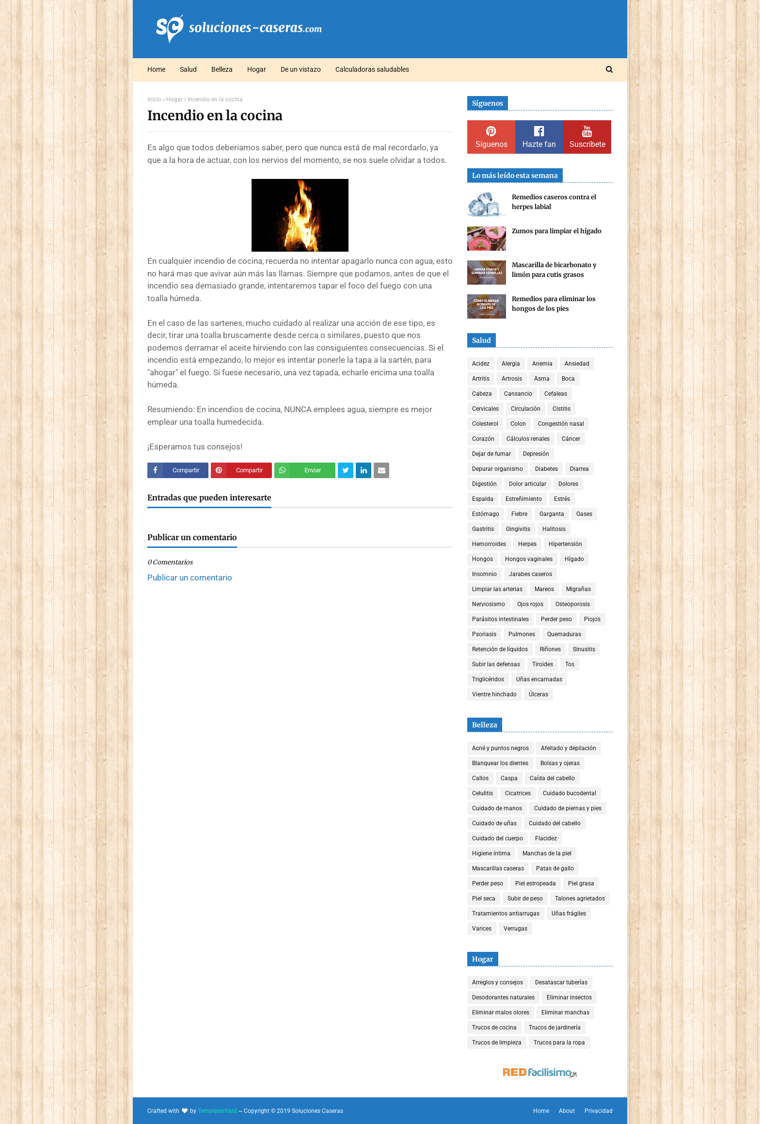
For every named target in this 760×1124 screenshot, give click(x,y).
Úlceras (538, 694)
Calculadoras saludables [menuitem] (372, 69)
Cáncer (571, 438)
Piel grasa (581, 883)
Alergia (511, 363)
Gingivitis (518, 529)
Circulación (525, 408)
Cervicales (485, 408)
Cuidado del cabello (555, 823)
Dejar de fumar (491, 453)
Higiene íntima (491, 853)
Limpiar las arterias (497, 589)
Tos (569, 664)
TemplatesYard (217, 1111)
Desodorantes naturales (503, 997)
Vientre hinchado (494, 694)
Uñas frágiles (569, 913)
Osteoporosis (572, 604)
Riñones (550, 649)
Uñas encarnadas (539, 679)
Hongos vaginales (529, 559)
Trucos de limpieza (497, 1042)
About (567, 1111)
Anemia (542, 363)
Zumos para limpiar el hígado (557, 231)
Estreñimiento (524, 499)
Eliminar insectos (569, 997)
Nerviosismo (488, 604)
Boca (568, 378)
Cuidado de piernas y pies (568, 808)
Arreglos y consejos (497, 982)
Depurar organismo (497, 469)
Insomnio (484, 574)
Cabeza (482, 393)
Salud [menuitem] (188, 69)
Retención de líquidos (500, 649)
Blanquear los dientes (500, 763)
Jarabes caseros (530, 574)
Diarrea (579, 469)
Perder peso (556, 619)
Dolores (568, 484)
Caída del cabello (552, 778)
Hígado (574, 559)
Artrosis (512, 378)
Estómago (485, 514)
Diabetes (546, 469)
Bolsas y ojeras (560, 763)
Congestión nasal (561, 423)
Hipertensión (565, 544)
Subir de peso (525, 898)
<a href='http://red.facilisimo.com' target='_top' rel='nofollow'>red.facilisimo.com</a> (540, 1073)
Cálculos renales (528, 438)
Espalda (482, 499)
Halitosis (554, 529)
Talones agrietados (580, 898)
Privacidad (599, 1111)
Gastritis (483, 529)
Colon (518, 423)
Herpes (527, 544)
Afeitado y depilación (568, 748)
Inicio (154, 99)
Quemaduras (564, 634)
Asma (542, 378)
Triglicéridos (488, 679)
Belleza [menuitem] (222, 69)
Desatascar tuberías (561, 982)
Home (541, 1111)
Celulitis (482, 793)
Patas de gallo (555, 868)
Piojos (592, 619)
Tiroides (542, 664)
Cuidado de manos (497, 808)
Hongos (482, 559)
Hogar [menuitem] (256, 69)
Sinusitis (584, 649)
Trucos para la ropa (559, 1042)
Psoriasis (484, 634)
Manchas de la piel (546, 853)
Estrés (562, 499)
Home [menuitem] (156, 69)
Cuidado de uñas (494, 823)
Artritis (481, 378)
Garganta (551, 514)
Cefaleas (555, 393)
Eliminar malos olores (500, 1012)
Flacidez (546, 838)
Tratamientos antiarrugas (505, 913)
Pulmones (521, 634)
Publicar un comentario (189, 577)
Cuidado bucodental (569, 793)
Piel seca (483, 898)
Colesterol (485, 423)
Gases (584, 514)
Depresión (536, 453)
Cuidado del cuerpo (497, 838)
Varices (481, 928)
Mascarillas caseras (498, 868)
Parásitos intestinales (500, 619)
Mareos (544, 589)
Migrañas (578, 589)
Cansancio (518, 393)
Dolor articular (527, 484)
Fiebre (519, 514)
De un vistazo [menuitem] (301, 69)
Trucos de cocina (494, 1027)
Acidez (481, 363)
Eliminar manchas (565, 1012)
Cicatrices (518, 793)
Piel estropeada (535, 883)
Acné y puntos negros (500, 748)
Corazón (483, 438)
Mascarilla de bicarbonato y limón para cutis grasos (554, 270)
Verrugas (515, 928)
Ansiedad (577, 363)
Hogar (174, 99)
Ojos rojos (530, 604)
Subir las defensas (496, 664)
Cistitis (561, 408)
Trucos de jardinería (555, 1027)
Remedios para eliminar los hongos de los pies (554, 304)
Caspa (509, 778)
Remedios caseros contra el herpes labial (554, 202)
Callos (480, 778)
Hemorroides (489, 544)
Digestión (484, 484)
